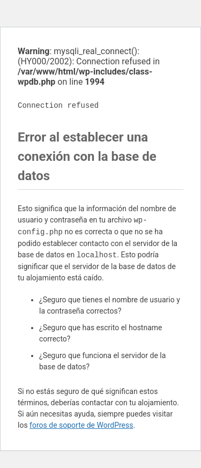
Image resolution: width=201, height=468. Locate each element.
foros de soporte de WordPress (81, 425)
